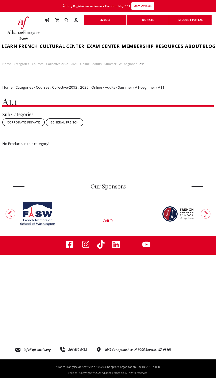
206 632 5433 (77, 349)
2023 (74, 64)
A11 (142, 64)
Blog (209, 46)
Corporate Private (23, 122)
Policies (72, 373)
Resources (169, 46)
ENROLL (104, 18)
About (193, 46)
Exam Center (103, 46)
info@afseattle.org (37, 349)
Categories (21, 64)
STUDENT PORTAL (190, 18)
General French (64, 122)
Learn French (20, 46)
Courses (37, 64)
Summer (110, 64)
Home (6, 64)
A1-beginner (128, 64)
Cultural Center (62, 46)
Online (85, 64)
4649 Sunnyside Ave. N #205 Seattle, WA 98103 (137, 349)
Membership (138, 46)
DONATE (148, 18)
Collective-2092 (57, 64)
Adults (97, 64)
